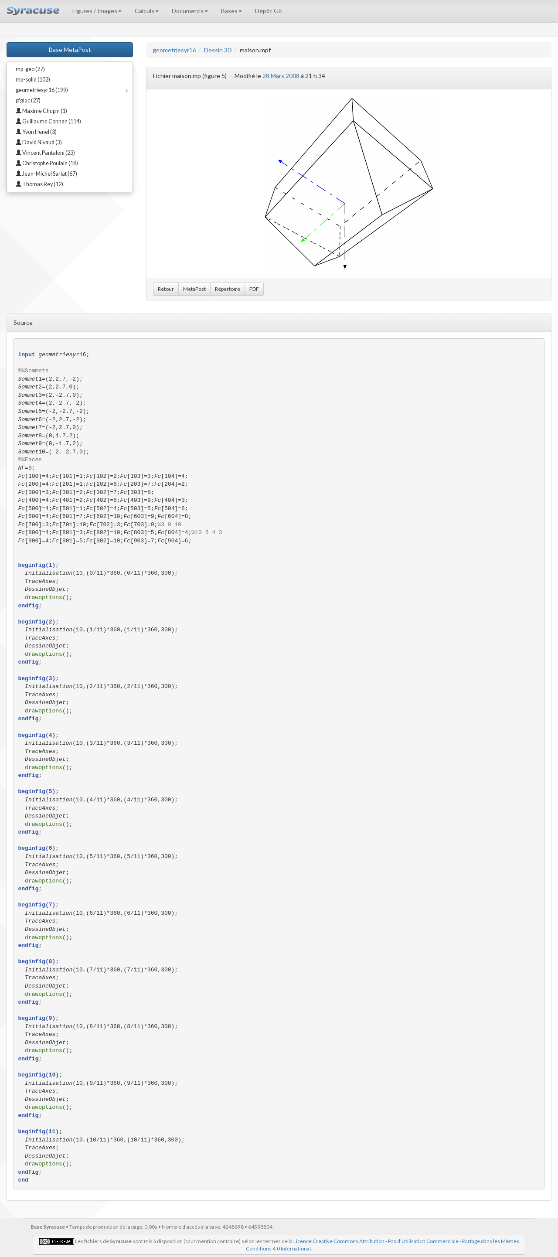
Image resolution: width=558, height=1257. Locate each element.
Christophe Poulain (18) (47, 163)
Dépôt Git (268, 10)
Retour (166, 289)
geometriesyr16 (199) (42, 90)
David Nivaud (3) (39, 142)
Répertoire (227, 289)
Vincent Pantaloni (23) (45, 153)
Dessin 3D (218, 50)
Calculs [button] (147, 10)
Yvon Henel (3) (36, 132)
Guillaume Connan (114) (48, 121)
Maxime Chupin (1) (41, 111)
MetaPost (194, 289)
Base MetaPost (70, 49)
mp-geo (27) (30, 69)
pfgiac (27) (28, 100)
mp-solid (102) (33, 79)
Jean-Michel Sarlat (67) (46, 173)
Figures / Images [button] (97, 10)
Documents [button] (190, 10)
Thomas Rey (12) (39, 184)
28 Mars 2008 (280, 75)
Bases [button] (231, 10)
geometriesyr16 (174, 50)
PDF (254, 289)
